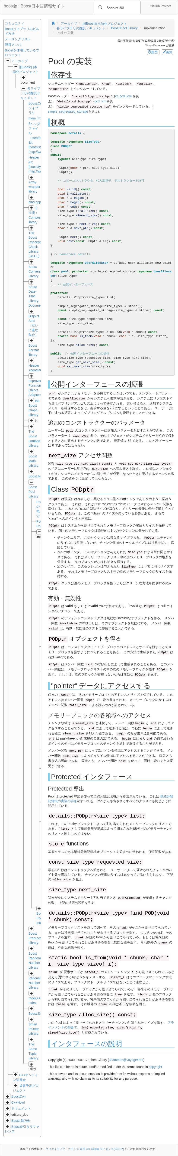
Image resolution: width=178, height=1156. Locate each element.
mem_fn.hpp (38, 118)
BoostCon (18, 1096)
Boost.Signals (38, 1013)
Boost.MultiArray (40, 476)
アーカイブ (19, 61)
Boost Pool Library (33, 491)
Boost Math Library (33, 460)
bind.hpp (35, 202)
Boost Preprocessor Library (38, 938)
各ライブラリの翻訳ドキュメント (30, 93)
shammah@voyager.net (126, 1060)
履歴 (153, 52)
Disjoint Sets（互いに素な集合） (34, 325)
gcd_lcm (100, 101)
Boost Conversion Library (37, 271)
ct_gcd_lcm (123, 96)
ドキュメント (21, 1108)
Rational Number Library (34, 982)
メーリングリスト (18, 39)
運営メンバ (13, 45)
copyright (155, 1067)
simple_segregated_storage (68, 111)
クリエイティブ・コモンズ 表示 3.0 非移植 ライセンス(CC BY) (85, 1149)
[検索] (116, 7)
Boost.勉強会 (20, 1120)
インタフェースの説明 (86, 1044)
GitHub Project (160, 6)
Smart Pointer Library (34, 1028)
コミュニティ (14, 23)
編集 (167, 52)
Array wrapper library (34, 186)
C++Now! (18, 1102)
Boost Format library (34, 350)
